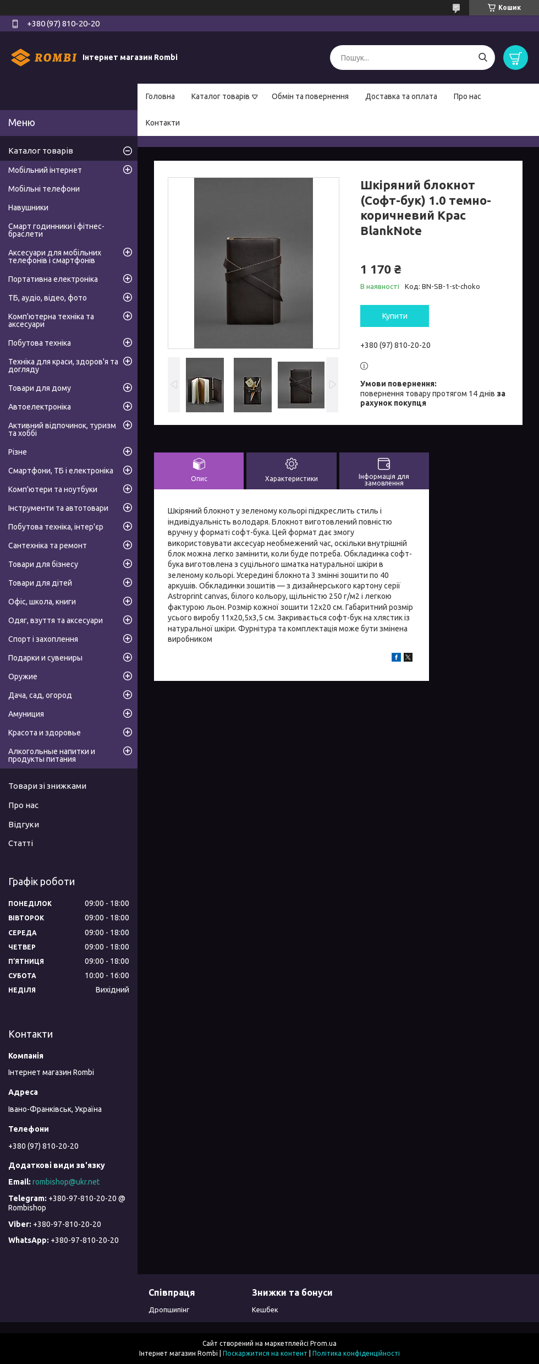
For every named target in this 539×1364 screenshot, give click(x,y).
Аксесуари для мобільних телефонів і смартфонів (54, 256)
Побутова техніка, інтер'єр (55, 526)
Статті (20, 843)
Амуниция (26, 714)
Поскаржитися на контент (265, 1353)
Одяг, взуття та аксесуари (55, 620)
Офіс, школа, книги (42, 601)
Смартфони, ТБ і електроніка (60, 470)
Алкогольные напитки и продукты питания (51, 755)
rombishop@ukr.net (66, 1181)
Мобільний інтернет (45, 170)
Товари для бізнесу (43, 564)
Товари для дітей (40, 583)
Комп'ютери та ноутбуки (52, 489)
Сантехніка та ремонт (47, 545)
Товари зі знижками (47, 785)
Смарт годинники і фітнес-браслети (56, 230)
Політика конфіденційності (356, 1353)
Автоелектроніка (39, 406)
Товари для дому (39, 388)
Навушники (28, 207)
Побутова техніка (39, 343)
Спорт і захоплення (43, 639)
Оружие (22, 676)
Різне (17, 452)
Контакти (163, 122)
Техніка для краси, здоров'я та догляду (63, 365)
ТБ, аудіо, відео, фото (47, 297)
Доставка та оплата (401, 96)
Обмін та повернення (310, 96)
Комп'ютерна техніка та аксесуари (51, 320)
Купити (395, 316)
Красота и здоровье (44, 732)
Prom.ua (323, 1343)
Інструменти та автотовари (58, 508)
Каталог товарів (220, 96)
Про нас (467, 96)
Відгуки (23, 824)
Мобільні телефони (44, 188)
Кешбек (265, 1309)
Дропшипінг (168, 1309)
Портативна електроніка (53, 279)
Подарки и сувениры (45, 657)
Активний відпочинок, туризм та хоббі (62, 429)
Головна (160, 96)
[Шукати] (482, 57)
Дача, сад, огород (40, 695)
